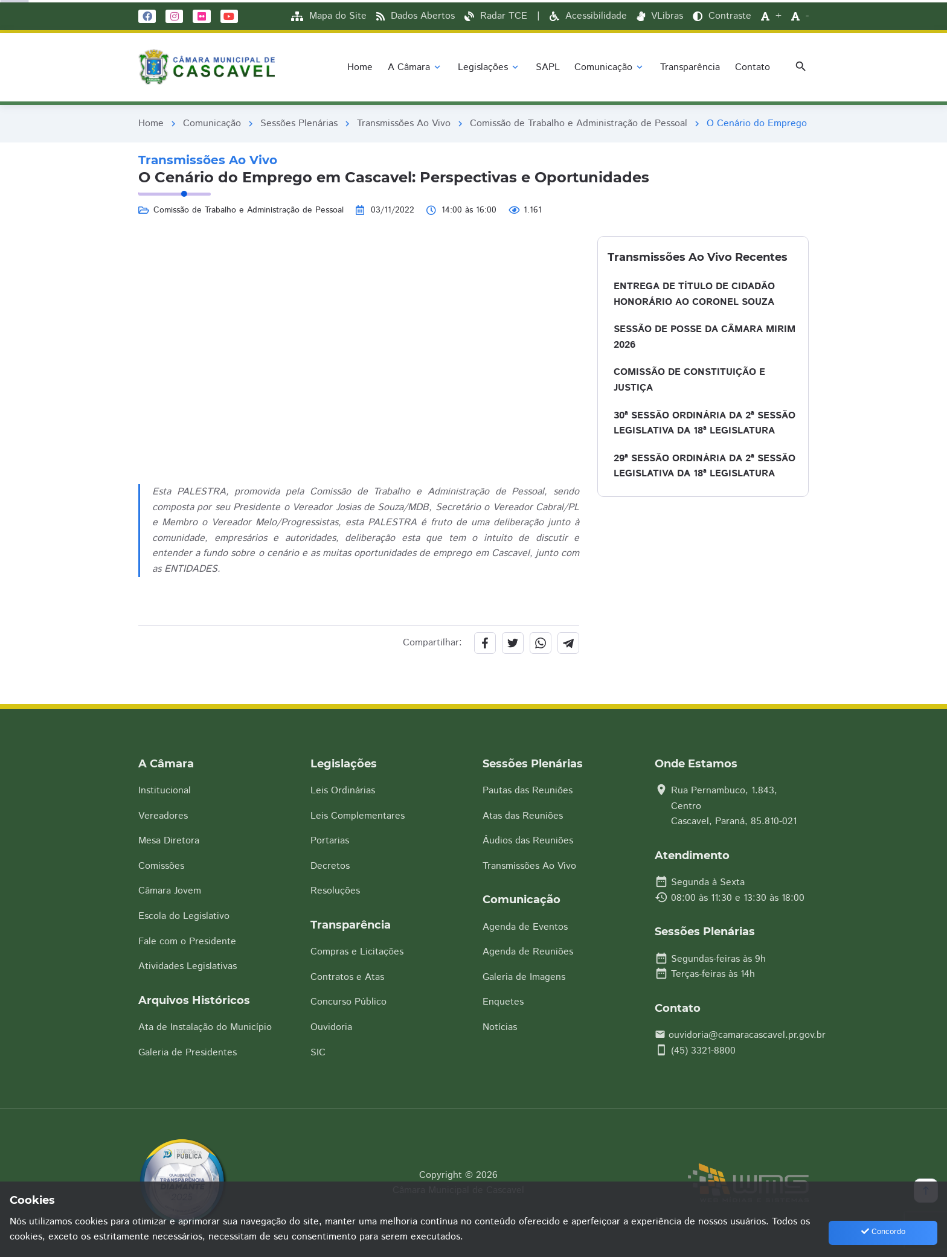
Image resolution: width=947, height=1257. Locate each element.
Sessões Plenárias (299, 123)
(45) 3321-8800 (703, 1051)
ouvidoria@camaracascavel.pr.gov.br (747, 1035)
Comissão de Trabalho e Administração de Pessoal (578, 123)
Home (151, 123)
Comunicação (212, 123)
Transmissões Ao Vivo (404, 123)
